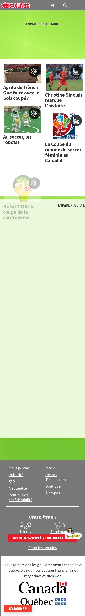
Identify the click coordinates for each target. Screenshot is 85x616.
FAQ (12, 481)
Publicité (16, 475)
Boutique (53, 486)
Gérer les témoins (42, 547)
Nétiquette (18, 488)
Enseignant (59, 531)
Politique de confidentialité (20, 497)
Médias (51, 468)
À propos (52, 493)
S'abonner (18, 608)
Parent (25, 531)
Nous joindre (19, 468)
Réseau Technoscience (57, 477)
